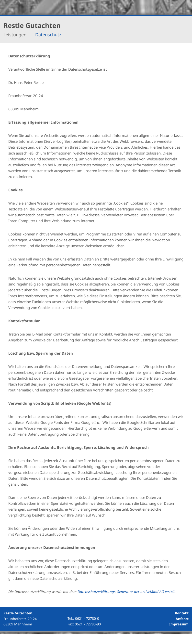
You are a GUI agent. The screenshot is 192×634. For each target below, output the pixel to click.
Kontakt (182, 613)
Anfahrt (182, 618)
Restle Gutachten (32, 25)
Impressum (179, 624)
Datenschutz (48, 34)
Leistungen (14, 34)
